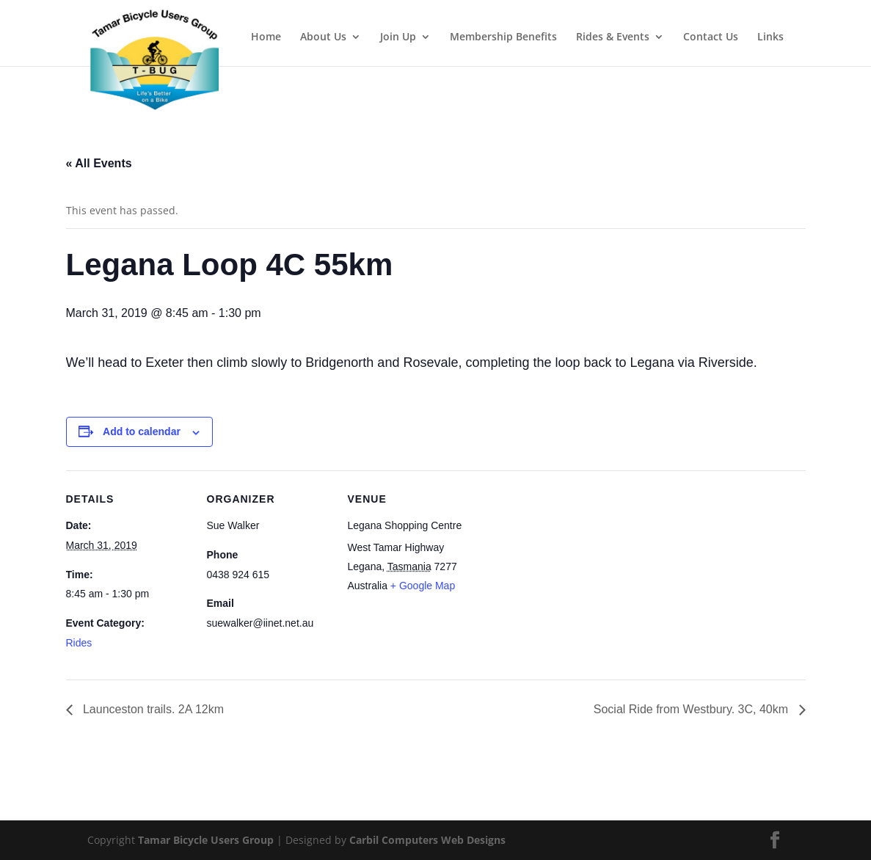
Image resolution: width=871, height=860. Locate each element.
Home (266, 37)
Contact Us (710, 37)
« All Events (99, 163)
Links (770, 37)
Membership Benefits (503, 37)
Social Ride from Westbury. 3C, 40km (693, 709)
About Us (323, 37)
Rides (79, 643)
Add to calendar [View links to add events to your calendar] (142, 431)
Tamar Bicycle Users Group (206, 840)
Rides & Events (612, 37)
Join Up (398, 37)
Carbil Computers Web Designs (427, 840)
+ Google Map (422, 585)
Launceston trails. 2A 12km (152, 709)
